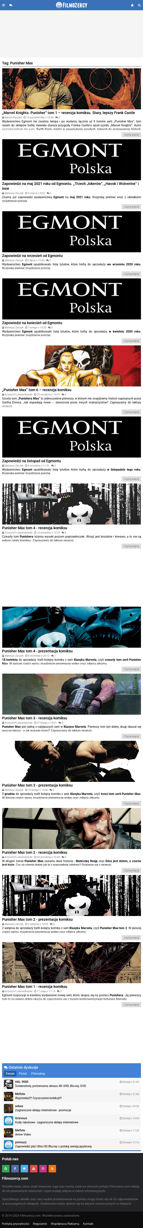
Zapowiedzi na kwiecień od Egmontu (32, 323)
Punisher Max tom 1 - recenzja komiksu (34, 986)
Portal (23, 1073)
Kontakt (88, 1224)
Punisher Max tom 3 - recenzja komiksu (34, 718)
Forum (10, 1073)
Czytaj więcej (131, 134)
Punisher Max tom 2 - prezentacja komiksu (37, 919)
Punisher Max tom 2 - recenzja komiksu (34, 852)
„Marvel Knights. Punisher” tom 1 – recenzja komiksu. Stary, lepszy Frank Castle (68, 112)
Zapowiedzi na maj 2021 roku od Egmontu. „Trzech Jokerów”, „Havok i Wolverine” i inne (70, 186)
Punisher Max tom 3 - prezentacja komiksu (37, 785)
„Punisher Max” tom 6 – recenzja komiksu (36, 390)
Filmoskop (38, 1073)
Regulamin (40, 1224)
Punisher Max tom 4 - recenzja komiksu (34, 528)
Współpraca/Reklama (65, 1224)
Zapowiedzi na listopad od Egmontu (31, 461)
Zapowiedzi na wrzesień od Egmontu (32, 255)
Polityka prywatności (15, 1224)
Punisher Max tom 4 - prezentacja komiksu (37, 651)
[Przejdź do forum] (11, 5)
